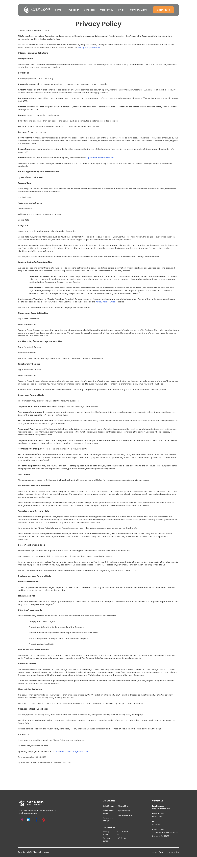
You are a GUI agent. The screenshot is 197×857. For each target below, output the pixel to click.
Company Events (138, 9)
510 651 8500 (157, 816)
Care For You (106, 9)
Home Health (72, 9)
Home (58, 9)
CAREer (121, 9)
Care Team (89, 9)
